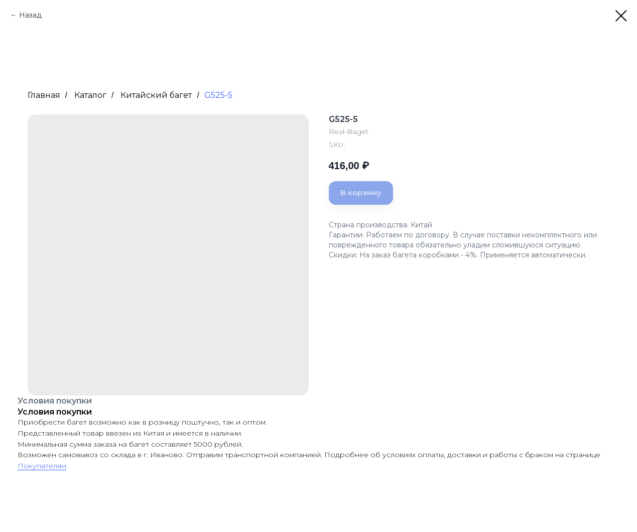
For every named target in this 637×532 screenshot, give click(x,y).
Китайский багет (156, 95)
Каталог (90, 95)
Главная (44, 95)
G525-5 (218, 95)
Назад (30, 15)
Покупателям (42, 465)
